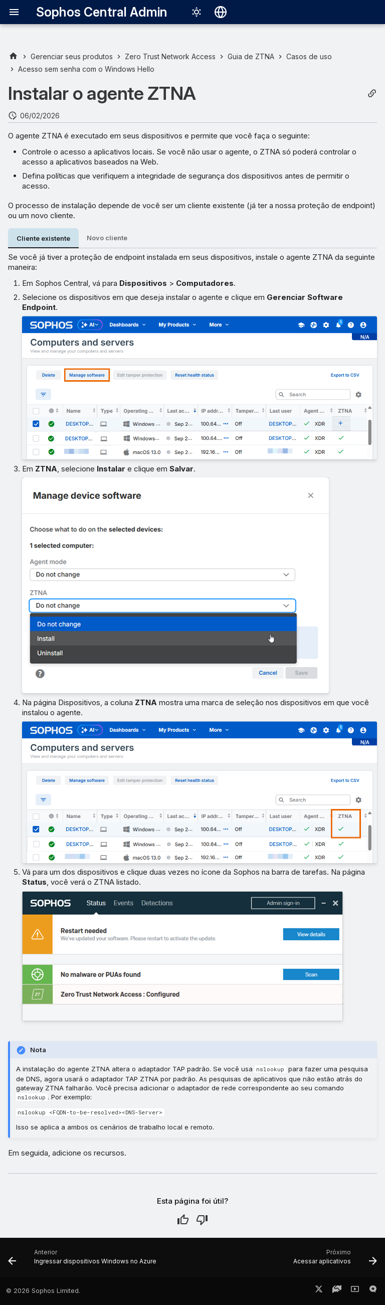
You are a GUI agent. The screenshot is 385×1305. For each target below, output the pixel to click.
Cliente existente (43, 238)
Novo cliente (107, 238)
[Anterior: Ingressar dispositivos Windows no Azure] (83, 1260)
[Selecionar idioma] (221, 12)
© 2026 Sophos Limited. (43, 1290)
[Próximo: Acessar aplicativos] (333, 1260)
